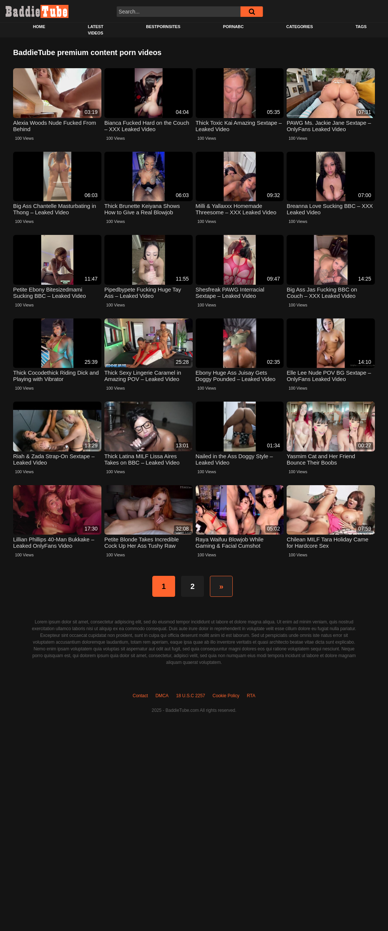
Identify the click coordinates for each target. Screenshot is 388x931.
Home (39, 26)
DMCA (161, 695)
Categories (299, 26)
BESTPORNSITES (163, 26)
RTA (251, 695)
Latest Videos (95, 29)
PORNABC (233, 26)
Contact (140, 695)
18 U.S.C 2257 (190, 695)
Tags (360, 26)
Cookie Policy (226, 695)
